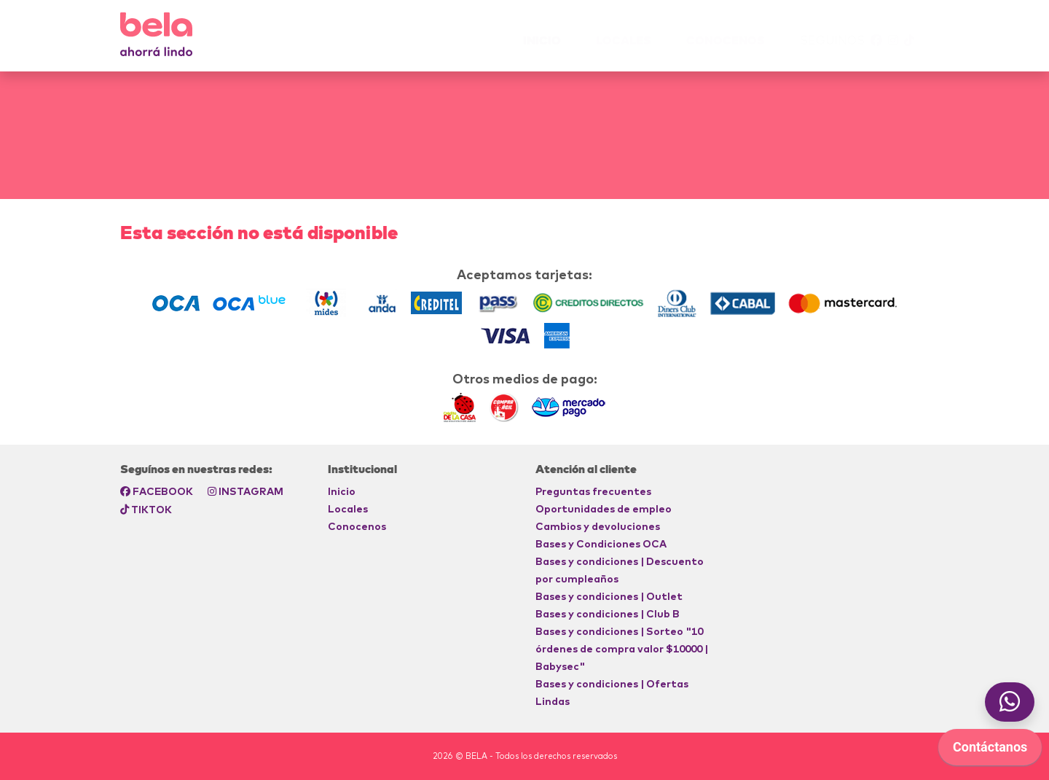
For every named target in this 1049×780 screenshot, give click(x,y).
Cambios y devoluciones (597, 526)
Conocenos (725, 40)
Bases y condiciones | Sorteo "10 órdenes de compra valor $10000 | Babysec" (621, 649)
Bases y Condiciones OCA (601, 543)
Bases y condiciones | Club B (607, 613)
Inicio (341, 491)
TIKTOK (146, 509)
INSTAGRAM (245, 491)
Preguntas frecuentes (593, 491)
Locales (623, 40)
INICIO (542, 40)
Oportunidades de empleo (603, 508)
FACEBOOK (156, 491)
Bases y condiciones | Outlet (609, 596)
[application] (1045, 776)
